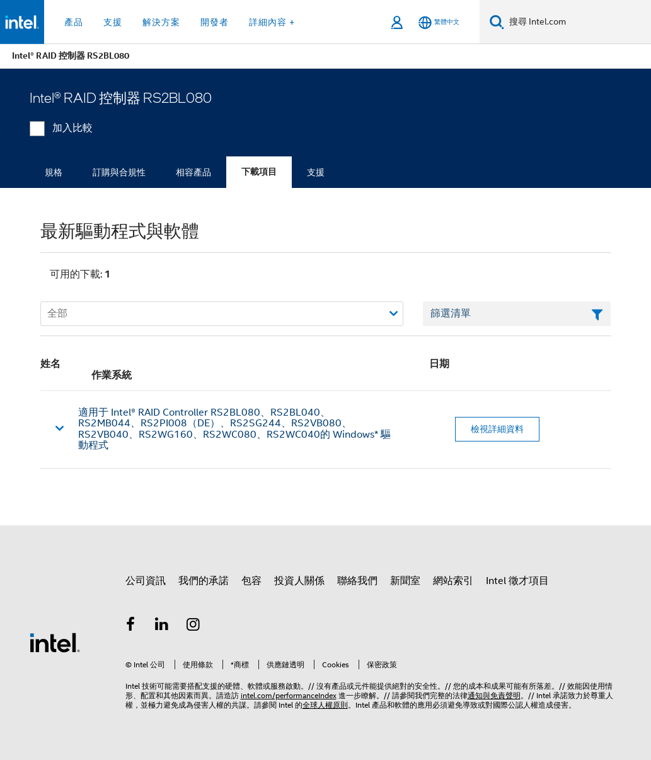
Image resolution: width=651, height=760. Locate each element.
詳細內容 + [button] (272, 22)
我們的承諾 (203, 581)
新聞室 (405, 581)
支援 (316, 172)
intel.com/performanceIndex (289, 695)
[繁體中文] (439, 22)
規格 (53, 172)
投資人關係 (299, 581)
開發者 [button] (214, 22)
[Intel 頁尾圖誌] (55, 642)
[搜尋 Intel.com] (577, 22)
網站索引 (453, 581)
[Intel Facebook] (131, 626)
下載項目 (259, 172)
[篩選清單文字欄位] (517, 314)
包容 (251, 581)
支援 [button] (112, 22)
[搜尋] (497, 22)
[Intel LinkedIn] (162, 626)
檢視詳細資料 (497, 429)
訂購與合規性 (119, 172)
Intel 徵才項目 (517, 581)
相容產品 (193, 172)
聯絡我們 (357, 581)
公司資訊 (145, 581)
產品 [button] (73, 22)
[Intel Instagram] (193, 626)
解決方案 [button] (161, 22)
